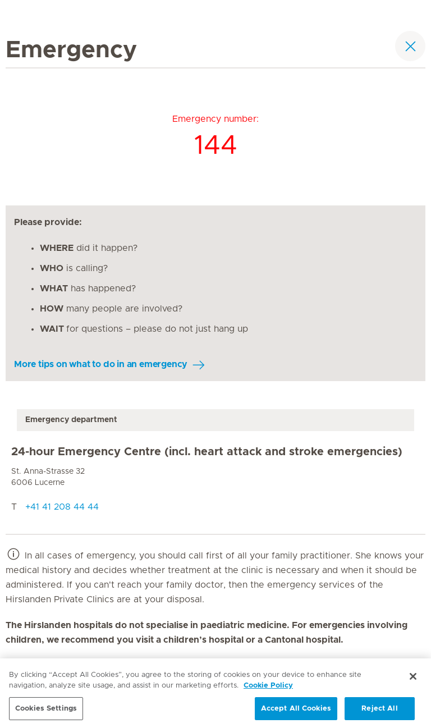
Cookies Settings (46, 711)
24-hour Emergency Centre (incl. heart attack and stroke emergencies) (206, 451)
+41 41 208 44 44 (62, 506)
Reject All (379, 711)
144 (215, 145)
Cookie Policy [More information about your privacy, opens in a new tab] (268, 688)
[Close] (413, 679)
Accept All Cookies (296, 711)
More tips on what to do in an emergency (100, 364)
